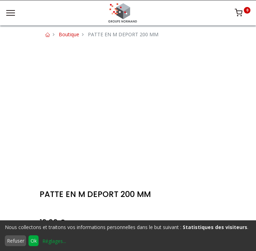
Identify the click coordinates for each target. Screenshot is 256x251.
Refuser (15, 240)
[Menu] (11, 13)
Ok (34, 240)
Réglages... (54, 241)
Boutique (69, 34)
